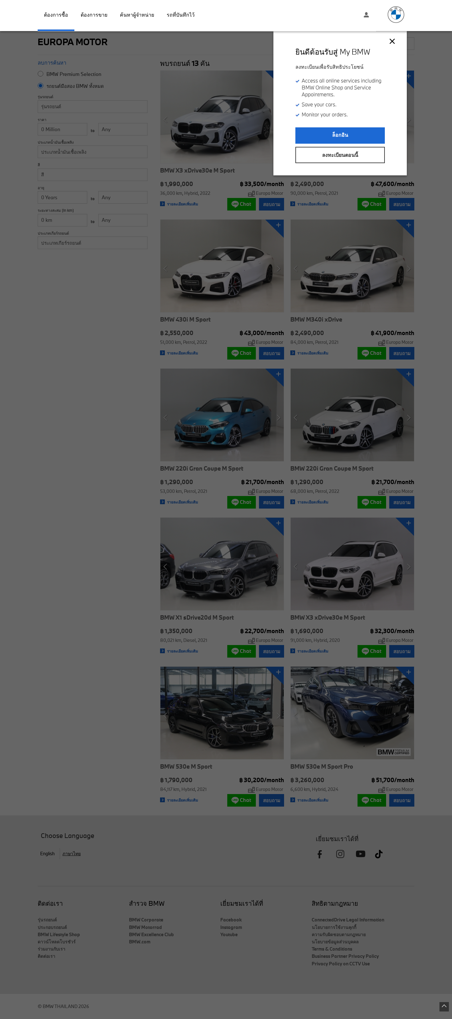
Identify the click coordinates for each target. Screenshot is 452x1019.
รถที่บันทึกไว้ (181, 14)
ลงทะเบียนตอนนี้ (340, 155)
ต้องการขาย (94, 14)
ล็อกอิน (340, 134)
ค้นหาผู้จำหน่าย (137, 14)
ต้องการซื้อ (56, 14)
